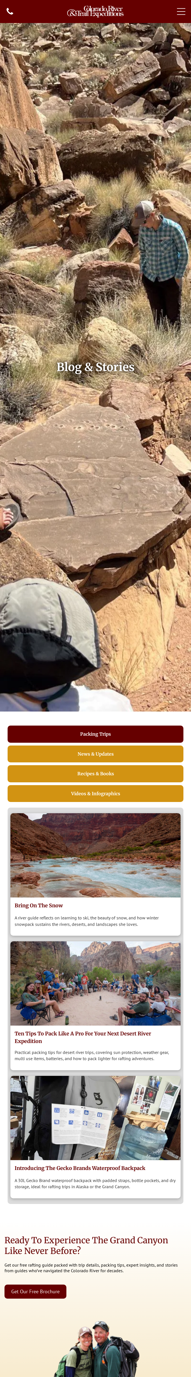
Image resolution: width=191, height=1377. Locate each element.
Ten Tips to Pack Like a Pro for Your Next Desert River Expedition (83, 1037)
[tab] (95, 734)
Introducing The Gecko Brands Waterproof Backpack (80, 1168)
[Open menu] (181, 11)
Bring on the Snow (39, 905)
